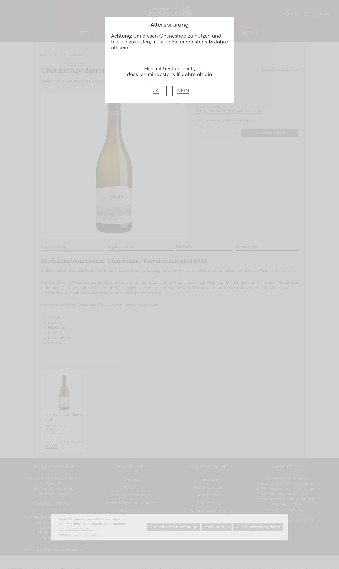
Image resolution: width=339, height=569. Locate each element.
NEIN (183, 90)
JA (156, 90)
